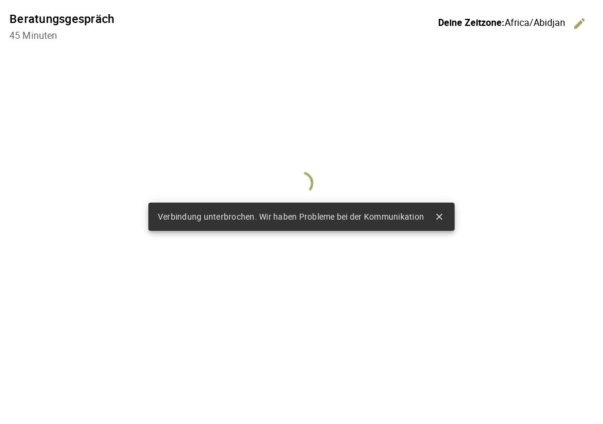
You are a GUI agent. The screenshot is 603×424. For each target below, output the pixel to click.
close (439, 216)
